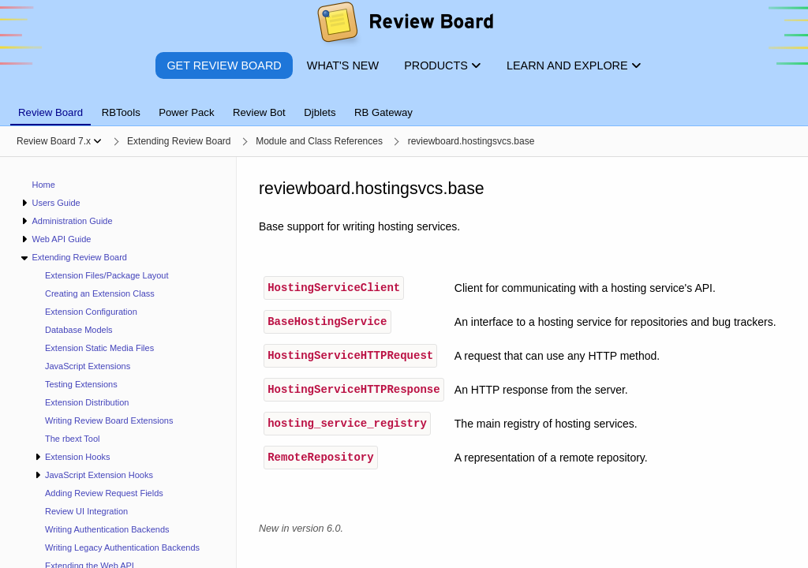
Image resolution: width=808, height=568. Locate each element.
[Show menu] (97, 141)
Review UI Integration (86, 511)
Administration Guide (72, 221)
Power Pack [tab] (186, 112)
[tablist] (404, 103)
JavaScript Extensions (87, 366)
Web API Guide (61, 239)
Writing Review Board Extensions (109, 420)
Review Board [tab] (50, 112)
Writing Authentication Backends (107, 529)
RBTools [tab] (121, 112)
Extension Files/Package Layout (107, 275)
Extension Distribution (87, 402)
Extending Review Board (79, 257)
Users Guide (56, 202)
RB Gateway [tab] (383, 112)
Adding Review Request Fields (104, 493)
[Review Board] (404, 25)
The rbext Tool (72, 438)
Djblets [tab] (319, 112)
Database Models (79, 329)
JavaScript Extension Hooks (99, 475)
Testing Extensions (81, 384)
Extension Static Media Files (99, 348)
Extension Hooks (77, 457)
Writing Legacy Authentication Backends (122, 547)
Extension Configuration (91, 311)
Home (43, 184)
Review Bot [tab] (259, 112)
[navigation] (118, 362)
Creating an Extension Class (100, 293)
